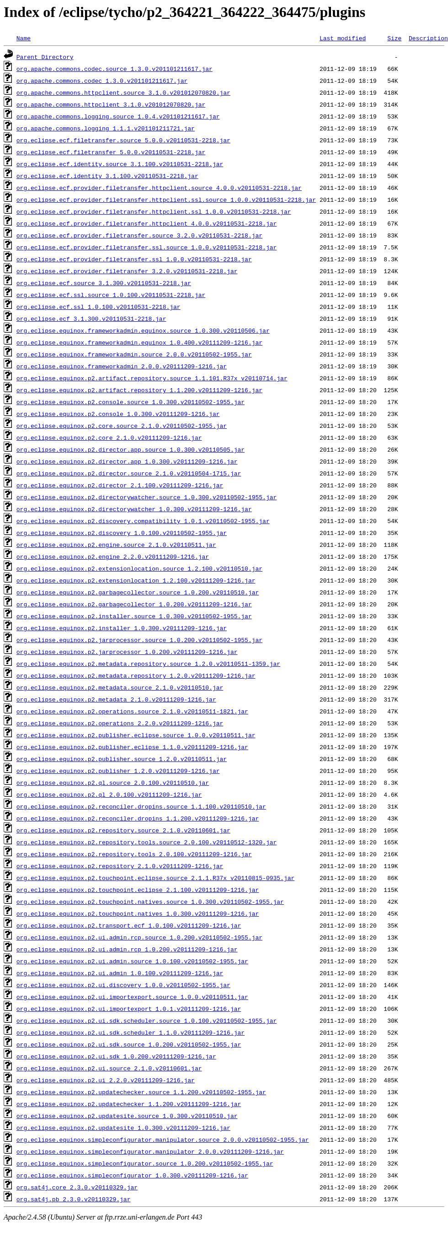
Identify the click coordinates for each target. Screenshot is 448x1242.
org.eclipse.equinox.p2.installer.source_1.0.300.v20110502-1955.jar (134, 616)
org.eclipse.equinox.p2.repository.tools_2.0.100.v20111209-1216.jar (134, 854)
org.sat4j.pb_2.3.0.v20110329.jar (73, 1199)
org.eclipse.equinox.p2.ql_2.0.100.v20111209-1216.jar (109, 794)
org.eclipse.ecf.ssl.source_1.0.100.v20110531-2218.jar (110, 295)
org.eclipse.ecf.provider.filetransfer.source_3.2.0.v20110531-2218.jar (139, 235)
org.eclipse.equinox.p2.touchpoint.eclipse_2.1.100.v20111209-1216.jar (137, 890)
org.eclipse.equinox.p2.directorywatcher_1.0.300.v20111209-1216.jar (134, 509)
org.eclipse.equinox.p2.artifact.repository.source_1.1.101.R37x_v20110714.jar (152, 378)
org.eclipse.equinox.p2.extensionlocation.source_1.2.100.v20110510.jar (139, 568)
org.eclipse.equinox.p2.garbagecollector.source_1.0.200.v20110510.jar (137, 592)
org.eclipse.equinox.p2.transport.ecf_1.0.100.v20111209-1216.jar (128, 925)
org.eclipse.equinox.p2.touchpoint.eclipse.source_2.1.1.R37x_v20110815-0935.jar (155, 878)
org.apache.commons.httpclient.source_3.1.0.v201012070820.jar (123, 92)
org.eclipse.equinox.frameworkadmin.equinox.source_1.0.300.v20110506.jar (143, 330)
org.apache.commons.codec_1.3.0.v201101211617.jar (101, 80)
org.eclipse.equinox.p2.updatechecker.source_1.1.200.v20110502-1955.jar (141, 1092)
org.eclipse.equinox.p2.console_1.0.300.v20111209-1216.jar (118, 414)
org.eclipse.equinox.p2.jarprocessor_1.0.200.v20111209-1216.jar (127, 652)
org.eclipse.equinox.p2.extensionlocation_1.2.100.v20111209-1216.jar (136, 580)
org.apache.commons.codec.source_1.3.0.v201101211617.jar (114, 69)
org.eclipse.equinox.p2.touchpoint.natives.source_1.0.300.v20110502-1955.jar (150, 901)
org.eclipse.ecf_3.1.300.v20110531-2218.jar (91, 318)
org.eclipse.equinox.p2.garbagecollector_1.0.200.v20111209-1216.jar (134, 604)
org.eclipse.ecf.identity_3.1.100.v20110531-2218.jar (107, 176)
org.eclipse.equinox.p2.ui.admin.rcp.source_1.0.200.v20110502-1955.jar (139, 937)
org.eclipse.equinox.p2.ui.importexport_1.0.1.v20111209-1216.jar (128, 1008)
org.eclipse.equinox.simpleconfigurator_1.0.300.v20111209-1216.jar (132, 1175)
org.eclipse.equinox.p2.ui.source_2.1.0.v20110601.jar (109, 1068)
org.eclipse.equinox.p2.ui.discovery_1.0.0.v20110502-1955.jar (123, 985)
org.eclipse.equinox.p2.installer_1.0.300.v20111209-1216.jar (121, 628)
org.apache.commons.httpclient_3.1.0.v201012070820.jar (110, 104)
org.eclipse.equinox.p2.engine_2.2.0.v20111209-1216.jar (112, 556)
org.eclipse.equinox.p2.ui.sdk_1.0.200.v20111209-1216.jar (116, 1056)
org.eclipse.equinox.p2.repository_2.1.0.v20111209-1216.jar (119, 866)
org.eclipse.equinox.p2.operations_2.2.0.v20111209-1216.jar (119, 723)
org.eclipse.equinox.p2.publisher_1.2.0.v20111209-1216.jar (118, 771)
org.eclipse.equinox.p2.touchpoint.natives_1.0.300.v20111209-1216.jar (137, 913)
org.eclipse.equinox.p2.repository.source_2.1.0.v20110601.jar (123, 830)
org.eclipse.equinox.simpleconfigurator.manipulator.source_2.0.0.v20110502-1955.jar (162, 1139)
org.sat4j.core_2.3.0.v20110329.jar (77, 1187)
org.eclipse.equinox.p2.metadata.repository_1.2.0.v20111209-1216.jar (136, 675)
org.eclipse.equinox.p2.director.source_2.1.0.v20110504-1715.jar (128, 473)
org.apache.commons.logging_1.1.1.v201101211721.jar (105, 128)
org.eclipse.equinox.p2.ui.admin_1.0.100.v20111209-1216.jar (119, 973)
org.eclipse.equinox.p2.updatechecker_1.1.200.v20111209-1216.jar (128, 1104)
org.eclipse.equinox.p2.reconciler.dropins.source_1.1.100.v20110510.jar (141, 806)
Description (428, 38)
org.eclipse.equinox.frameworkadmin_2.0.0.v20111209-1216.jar (121, 366)
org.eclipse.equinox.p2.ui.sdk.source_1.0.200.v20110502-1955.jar (128, 1044)
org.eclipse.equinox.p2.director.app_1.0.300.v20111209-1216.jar (127, 461)
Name (23, 38)
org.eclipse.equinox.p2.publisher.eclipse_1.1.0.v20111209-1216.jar (132, 747)
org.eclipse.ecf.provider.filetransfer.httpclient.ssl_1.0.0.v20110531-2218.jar (153, 211)
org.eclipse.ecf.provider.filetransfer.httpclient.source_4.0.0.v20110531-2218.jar (159, 188)
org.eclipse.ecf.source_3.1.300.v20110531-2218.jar (103, 283)
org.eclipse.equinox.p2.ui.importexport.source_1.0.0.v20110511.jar (132, 997)
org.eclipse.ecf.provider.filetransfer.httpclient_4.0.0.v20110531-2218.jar (146, 223)
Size (394, 38)
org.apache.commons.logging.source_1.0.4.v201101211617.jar (118, 116)
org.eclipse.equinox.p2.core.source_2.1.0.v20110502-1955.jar (121, 425)
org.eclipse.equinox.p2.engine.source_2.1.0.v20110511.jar (116, 544)
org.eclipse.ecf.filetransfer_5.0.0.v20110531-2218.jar (110, 152)
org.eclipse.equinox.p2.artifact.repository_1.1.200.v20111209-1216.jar (139, 390)
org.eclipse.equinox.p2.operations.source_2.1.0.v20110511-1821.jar (132, 711)
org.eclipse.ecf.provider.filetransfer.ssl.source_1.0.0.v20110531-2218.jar (146, 247)
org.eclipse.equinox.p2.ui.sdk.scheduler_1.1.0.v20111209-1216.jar (130, 1032)
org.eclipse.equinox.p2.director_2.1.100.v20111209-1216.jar (119, 485)
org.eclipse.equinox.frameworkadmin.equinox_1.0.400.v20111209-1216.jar (139, 342)
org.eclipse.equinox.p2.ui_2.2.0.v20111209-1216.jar (105, 1080)
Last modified (343, 38)
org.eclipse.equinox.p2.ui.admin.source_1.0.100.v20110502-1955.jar (132, 961)
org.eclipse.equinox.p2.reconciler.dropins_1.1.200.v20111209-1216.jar (137, 818)
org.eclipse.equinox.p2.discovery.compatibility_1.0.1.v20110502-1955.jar (143, 521)
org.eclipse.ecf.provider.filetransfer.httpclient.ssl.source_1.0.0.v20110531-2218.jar (166, 199)
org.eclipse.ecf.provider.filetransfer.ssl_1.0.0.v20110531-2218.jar (134, 259)
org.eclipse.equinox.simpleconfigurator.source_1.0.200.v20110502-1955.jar (144, 1163)
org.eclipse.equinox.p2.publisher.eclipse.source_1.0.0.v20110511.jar (136, 735)
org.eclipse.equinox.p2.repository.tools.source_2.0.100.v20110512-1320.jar (146, 842)
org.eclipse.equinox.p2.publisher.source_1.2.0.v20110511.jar (121, 759)
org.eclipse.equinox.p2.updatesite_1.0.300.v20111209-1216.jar (123, 1127)
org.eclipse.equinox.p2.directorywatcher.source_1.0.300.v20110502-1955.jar (146, 497)
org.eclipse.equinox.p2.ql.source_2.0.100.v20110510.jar (112, 782)
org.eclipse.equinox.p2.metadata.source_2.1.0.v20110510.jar (119, 687)
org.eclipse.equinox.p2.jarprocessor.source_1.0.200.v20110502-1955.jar (139, 640)
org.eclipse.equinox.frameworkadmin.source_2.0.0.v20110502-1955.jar (134, 354)
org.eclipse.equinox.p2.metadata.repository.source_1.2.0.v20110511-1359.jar (148, 663)
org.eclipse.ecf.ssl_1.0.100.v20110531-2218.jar (98, 306)
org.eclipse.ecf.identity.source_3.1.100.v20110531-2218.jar (119, 164)
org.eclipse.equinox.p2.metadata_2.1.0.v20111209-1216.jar (116, 699)
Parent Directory (45, 57)
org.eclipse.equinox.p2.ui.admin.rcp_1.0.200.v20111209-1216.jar (127, 949)
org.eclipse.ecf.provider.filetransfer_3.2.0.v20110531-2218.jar (127, 271)
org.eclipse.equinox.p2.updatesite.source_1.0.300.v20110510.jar (127, 1116)
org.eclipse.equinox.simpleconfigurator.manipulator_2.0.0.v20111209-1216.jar (150, 1151)
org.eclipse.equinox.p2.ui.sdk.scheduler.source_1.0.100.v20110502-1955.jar (146, 1020)
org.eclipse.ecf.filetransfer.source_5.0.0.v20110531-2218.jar (123, 140)
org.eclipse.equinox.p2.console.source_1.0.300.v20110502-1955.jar (130, 402)
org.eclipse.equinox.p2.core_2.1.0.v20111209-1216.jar (109, 437)
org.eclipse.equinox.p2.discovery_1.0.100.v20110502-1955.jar (121, 533)
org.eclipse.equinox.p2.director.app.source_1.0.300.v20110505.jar (130, 449)
